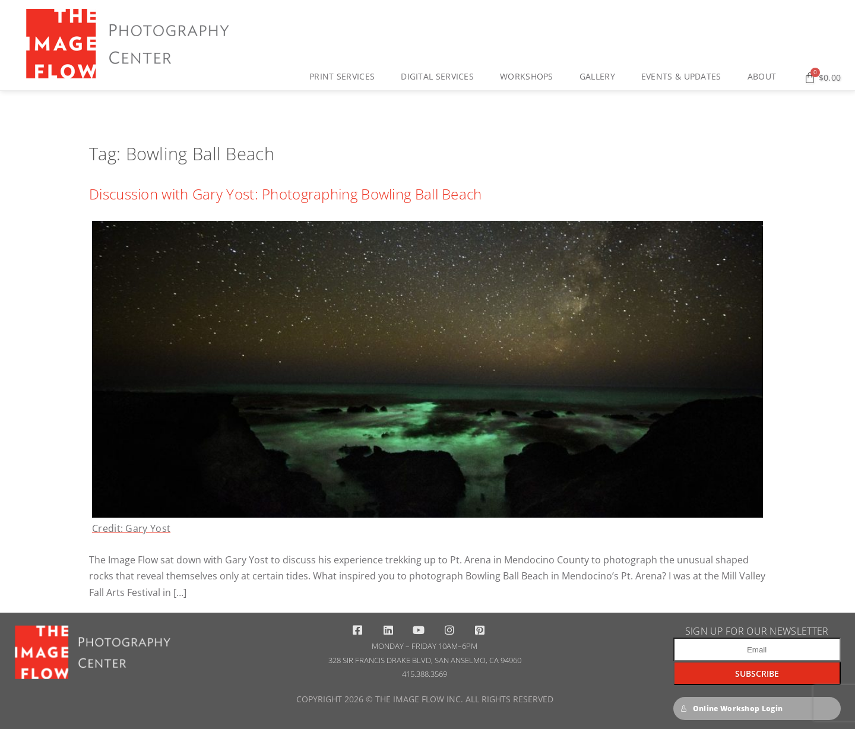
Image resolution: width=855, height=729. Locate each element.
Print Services (345, 77)
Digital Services (440, 77)
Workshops (529, 77)
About (765, 77)
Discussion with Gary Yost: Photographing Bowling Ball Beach (285, 194)
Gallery (600, 77)
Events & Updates (684, 77)
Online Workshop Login (731, 708)
